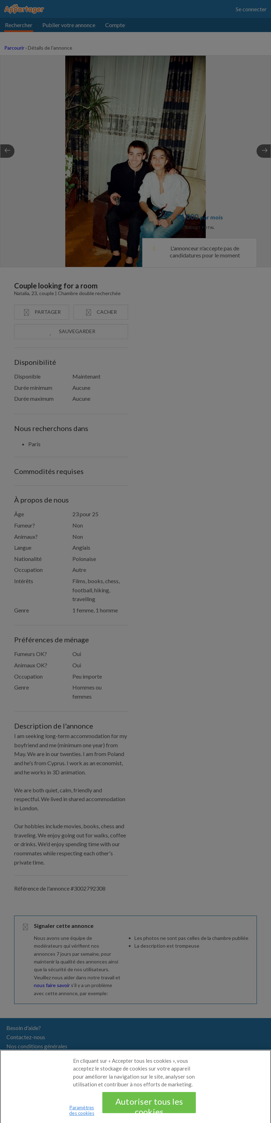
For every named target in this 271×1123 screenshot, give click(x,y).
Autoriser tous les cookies (149, 1110)
